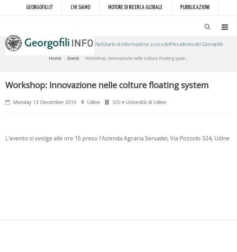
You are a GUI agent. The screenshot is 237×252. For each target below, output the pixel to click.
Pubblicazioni (194, 7)
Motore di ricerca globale (135, 7)
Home (55, 58)
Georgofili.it (39, 7)
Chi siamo (80, 7)
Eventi (73, 58)
